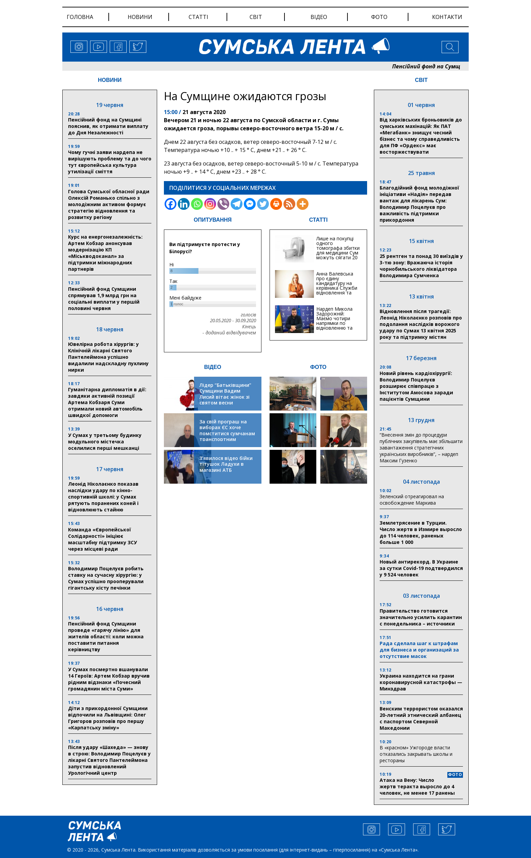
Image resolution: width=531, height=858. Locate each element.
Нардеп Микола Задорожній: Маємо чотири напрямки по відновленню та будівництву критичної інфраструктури (334, 325)
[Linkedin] (184, 204)
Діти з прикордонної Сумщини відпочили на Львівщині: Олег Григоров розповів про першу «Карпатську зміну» (108, 718)
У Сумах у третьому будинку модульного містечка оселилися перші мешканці (105, 441)
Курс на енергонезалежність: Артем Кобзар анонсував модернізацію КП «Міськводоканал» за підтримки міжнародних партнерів (105, 253)
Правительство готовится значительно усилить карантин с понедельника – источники (421, 617)
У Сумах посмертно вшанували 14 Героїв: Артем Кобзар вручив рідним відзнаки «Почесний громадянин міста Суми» (109, 679)
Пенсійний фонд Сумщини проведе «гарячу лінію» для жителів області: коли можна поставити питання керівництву (106, 636)
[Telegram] (236, 204)
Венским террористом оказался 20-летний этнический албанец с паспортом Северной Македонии (421, 718)
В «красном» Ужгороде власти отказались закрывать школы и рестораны (416, 754)
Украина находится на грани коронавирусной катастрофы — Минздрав (421, 682)
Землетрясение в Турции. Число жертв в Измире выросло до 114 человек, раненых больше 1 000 (421, 532)
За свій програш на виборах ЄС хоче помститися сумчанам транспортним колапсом (227, 433)
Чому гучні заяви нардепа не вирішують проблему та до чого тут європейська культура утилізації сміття (109, 162)
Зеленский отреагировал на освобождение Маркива (412, 499)
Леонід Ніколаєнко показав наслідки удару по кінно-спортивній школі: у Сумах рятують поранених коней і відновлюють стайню (103, 497)
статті (198, 17)
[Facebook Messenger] (250, 204)
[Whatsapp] (197, 204)
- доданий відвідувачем (229, 333)
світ (256, 17)
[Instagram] (210, 204)
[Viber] (223, 204)
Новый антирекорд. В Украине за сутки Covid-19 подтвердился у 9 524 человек (421, 568)
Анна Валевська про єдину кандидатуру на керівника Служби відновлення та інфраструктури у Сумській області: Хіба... (336, 290)
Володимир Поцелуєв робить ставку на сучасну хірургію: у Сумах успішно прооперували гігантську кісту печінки (106, 578)
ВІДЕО (212, 367)
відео (319, 17)
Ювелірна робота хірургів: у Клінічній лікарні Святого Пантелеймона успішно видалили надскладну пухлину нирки (108, 357)
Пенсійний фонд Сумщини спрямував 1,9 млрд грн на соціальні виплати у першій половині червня (104, 298)
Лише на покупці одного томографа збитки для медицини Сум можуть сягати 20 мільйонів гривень (338, 250)
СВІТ (421, 80)
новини (140, 17)
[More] (303, 204)
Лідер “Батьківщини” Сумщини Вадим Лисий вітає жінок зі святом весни (225, 394)
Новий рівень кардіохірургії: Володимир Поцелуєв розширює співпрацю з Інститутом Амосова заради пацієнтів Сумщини (416, 386)
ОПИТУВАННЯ (213, 220)
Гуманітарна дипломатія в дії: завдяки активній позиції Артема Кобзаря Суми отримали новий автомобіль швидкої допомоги (107, 402)
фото (379, 17)
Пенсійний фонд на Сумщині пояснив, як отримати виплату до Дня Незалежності (108, 126)
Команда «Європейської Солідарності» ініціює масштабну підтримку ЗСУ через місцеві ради (102, 539)
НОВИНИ (110, 80)
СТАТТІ (318, 220)
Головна (80, 17)
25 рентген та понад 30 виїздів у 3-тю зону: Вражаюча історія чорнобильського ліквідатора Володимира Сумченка (421, 266)
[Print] (276, 204)
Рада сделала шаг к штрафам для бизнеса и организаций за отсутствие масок (419, 649)
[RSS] (289, 204)
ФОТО (318, 367)
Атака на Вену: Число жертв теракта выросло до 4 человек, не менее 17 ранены (417, 786)
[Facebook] (170, 204)
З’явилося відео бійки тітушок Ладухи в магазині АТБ (226, 464)
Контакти (447, 17)
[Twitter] (263, 204)
